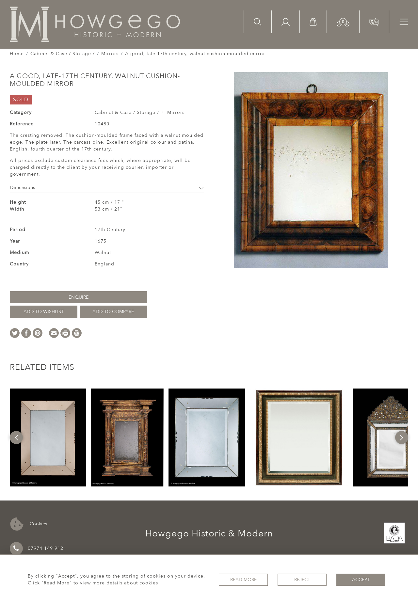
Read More (243, 580)
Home (17, 54)
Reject (302, 580)
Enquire (78, 297)
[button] (343, 22)
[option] (48, 437)
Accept (361, 580)
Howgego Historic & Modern (209, 533)
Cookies (28, 524)
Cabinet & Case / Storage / (62, 54)
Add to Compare (113, 312)
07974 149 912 (36, 548)
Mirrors (110, 54)
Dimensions (107, 187)
